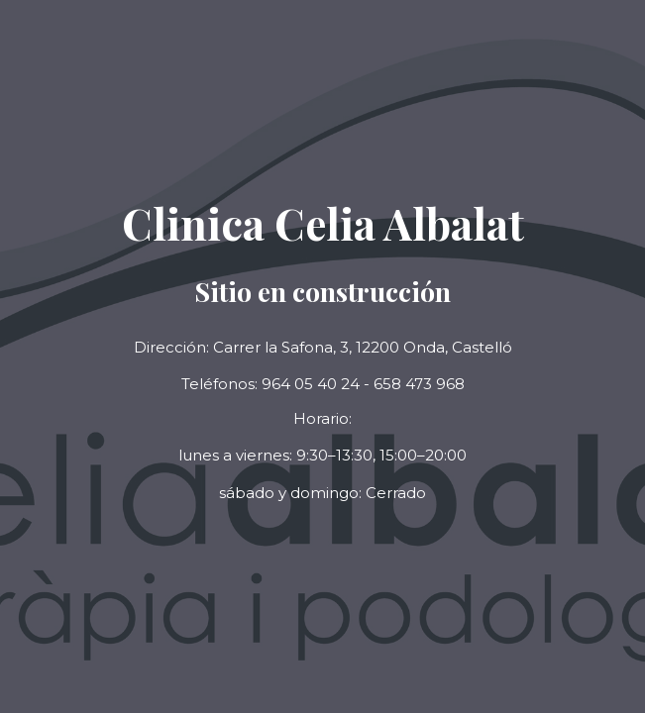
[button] (323, 493)
